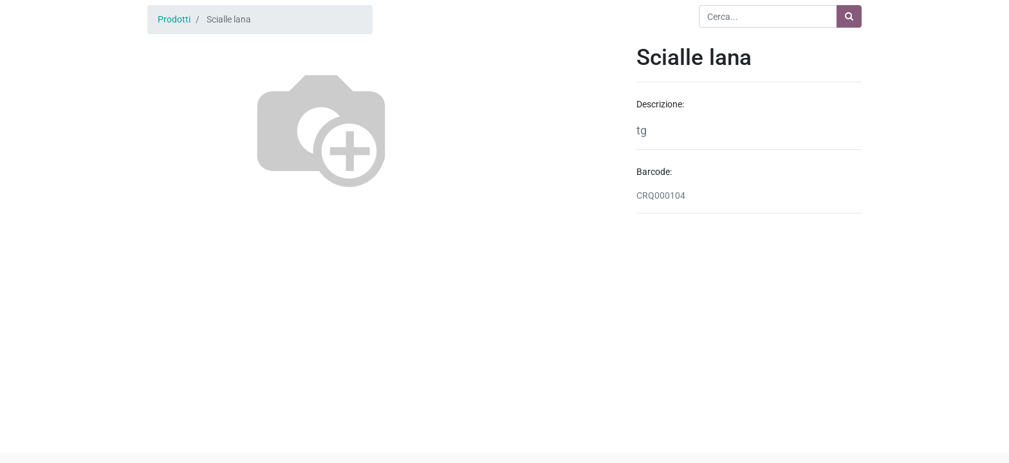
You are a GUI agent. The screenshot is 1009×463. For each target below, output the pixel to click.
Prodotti (174, 19)
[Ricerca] (849, 16)
